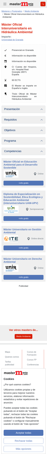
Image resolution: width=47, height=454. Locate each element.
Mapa (7, 352)
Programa (10, 140)
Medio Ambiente (23, 336)
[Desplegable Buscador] (42, 4)
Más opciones (23, 448)
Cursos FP (32, 360)
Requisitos (10, 119)
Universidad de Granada (12, 40)
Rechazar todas (23, 440)
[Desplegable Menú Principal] (5, 4)
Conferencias (33, 365)
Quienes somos (12, 357)
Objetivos (9, 130)
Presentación (12, 109)
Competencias (12, 151)
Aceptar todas (23, 432)
